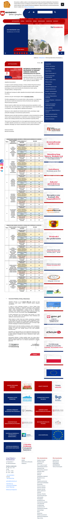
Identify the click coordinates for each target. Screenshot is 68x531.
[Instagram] (1, 164)
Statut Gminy (48, 71)
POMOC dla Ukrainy (50, 66)
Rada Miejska (48, 84)
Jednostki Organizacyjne (51, 86)
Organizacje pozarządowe (51, 114)
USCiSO (39, 492)
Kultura (39, 479)
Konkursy (39, 473)
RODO (23, 460)
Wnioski (39, 474)
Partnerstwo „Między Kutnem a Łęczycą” (52, 111)
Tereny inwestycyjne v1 (50, 73)
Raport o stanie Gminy (50, 79)
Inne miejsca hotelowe (50, 93)
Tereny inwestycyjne (57, 466)
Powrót (35, 354)
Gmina (22, 21)
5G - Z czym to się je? (42, 465)
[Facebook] (1, 161)
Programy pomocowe (42, 481)
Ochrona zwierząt (41, 487)
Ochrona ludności (41, 485)
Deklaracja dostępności (11, 489)
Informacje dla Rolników (42, 482)
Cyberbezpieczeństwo (42, 466)
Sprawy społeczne (41, 490)
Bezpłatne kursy (41, 477)
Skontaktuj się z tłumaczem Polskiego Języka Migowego (11, 485)
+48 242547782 (10, 478)
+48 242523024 (10, 475)
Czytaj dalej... (21, 49)
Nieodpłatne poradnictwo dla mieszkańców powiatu (42, 500)
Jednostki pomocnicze (50, 89)
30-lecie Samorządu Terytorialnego (50, 76)
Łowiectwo (39, 513)
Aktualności (15, 21)
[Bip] (1, 167)
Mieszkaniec (41, 21)
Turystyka (29, 21)
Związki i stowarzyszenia (51, 91)
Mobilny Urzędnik (41, 460)
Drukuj (39, 62)
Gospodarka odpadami (42, 476)
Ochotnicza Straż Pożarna (51, 116)
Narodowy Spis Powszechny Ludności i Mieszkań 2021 (42, 470)
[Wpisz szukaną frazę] (45, 12)
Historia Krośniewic (49, 118)
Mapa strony (40, 518)
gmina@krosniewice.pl (11, 481)
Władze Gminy (48, 82)
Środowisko (40, 484)
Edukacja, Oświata (41, 494)
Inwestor (49, 21)
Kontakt (55, 21)
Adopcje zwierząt (41, 489)
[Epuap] (1, 170)
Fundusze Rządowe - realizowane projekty (53, 100)
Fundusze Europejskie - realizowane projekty (50, 104)
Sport (38, 511)
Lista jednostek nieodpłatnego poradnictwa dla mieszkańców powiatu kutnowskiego (42, 507)
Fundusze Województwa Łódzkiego (51, 96)
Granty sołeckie (49, 107)
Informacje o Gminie (50, 68)
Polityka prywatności (42, 514)
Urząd (35, 21)
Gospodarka (48, 64)
